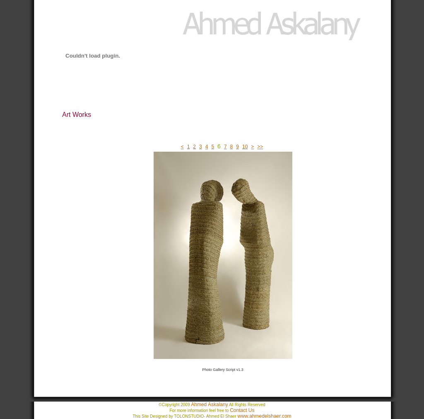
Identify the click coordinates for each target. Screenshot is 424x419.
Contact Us (242, 410)
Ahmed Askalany (209, 404)
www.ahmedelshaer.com (265, 416)
